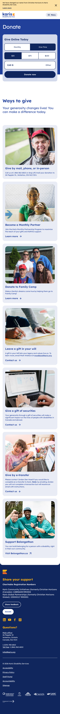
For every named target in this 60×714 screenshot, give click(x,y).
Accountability (9, 681)
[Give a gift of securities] (30, 398)
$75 (30, 56)
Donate (8, 612)
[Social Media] (4, 619)
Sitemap (6, 685)
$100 (47, 56)
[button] (51, 15)
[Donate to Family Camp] (30, 273)
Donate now (30, 74)
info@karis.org (9, 652)
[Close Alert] (55, 5)
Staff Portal (7, 677)
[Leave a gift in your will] (30, 335)
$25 (13, 56)
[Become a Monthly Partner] (30, 211)
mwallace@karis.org (43, 355)
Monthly (17, 47)
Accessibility (8, 668)
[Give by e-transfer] (30, 464)
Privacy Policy (8, 672)
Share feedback (12, 604)
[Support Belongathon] (30, 528)
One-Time (43, 47)
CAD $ (10, 65)
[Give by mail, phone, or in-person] (30, 152)
